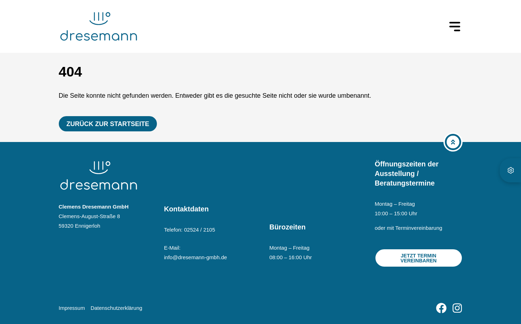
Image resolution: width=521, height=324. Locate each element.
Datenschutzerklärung (116, 308)
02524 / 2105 (199, 230)
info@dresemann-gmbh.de (195, 257)
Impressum (72, 308)
